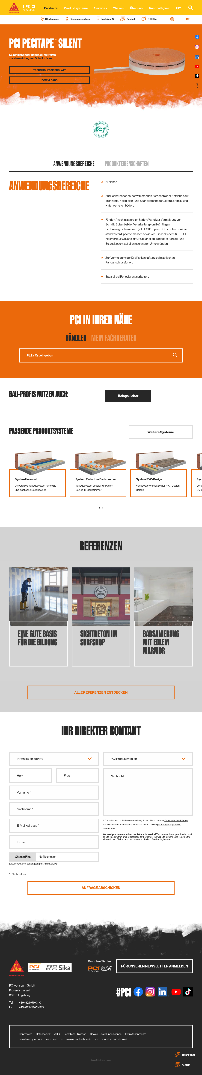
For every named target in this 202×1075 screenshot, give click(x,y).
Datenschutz (43, 1034)
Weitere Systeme (160, 432)
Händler (75, 337)
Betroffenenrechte (135, 1034)
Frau (67, 775)
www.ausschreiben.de (78, 1039)
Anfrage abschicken (101, 888)
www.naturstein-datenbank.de (111, 1039)
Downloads (49, 80)
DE (189, 19)
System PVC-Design (149, 479)
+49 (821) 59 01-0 (30, 1002)
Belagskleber (128, 396)
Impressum (25, 1034)
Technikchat (185, 1054)
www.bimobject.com (30, 1039)
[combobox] (189, 7)
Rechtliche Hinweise (74, 1034)
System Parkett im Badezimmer (95, 479)
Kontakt (182, 1064)
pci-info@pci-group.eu (169, 824)
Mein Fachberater (114, 337)
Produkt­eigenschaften (127, 163)
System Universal (26, 479)
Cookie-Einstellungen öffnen (106, 1034)
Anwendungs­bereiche (74, 163)
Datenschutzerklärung (176, 820)
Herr (20, 775)
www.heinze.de (54, 1039)
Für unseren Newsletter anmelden (154, 966)
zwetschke (107, 1060)
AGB (57, 1034)
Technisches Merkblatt (49, 70)
